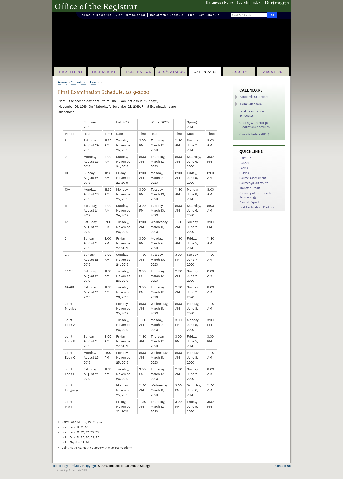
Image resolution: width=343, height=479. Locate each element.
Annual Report (249, 202)
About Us (272, 71)
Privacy (76, 466)
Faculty (238, 71)
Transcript (103, 71)
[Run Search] (272, 15)
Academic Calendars (254, 97)
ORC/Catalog (171, 71)
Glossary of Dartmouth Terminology (255, 195)
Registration (137, 71)
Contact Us (283, 466)
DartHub (245, 158)
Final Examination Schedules (251, 113)
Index (256, 2)
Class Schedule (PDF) (254, 134)
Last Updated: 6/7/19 (72, 470)
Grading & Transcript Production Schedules (254, 125)
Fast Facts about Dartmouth (258, 207)
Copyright (90, 466)
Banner (244, 163)
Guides (244, 173)
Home (62, 82)
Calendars (205, 71)
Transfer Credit (249, 188)
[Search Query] (249, 15)
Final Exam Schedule (203, 15)
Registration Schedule (167, 15)
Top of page (60, 466)
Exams (94, 82)
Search (242, 2)
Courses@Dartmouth (253, 183)
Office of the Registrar (96, 6)
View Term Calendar (131, 15)
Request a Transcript (95, 15)
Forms (243, 168)
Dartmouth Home (219, 2)
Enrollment (70, 71)
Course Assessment (252, 178)
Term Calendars (251, 104)
